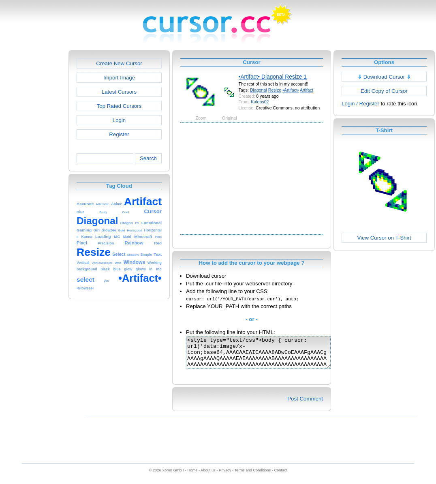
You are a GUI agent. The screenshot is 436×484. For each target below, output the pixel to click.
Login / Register (360, 104)
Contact (280, 476)
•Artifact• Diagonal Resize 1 (273, 76)
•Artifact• (290, 90)
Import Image (119, 78)
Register (119, 134)
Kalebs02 (260, 101)
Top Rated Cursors (119, 106)
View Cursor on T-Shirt (384, 238)
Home (193, 476)
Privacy (225, 476)
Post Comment (305, 405)
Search (148, 158)
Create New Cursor (119, 63)
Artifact (306, 90)
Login (119, 120)
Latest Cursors (119, 92)
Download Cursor (384, 77)
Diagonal (258, 90)
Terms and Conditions (252, 476)
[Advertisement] (33, 171)
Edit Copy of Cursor (384, 91)
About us (208, 476)
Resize (274, 90)
